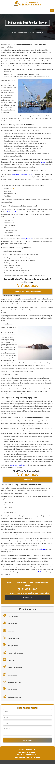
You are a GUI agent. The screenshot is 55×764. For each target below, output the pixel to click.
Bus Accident (10, 623)
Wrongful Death (10, 645)
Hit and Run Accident (12, 667)
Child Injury (9, 659)
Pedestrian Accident (12, 681)
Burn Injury (9, 630)
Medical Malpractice (12, 696)
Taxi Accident (10, 689)
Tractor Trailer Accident (13, 652)
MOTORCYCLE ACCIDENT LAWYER (27, 757)
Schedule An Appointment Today (27, 291)
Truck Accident (10, 615)
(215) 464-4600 (27, 286)
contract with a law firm (17, 465)
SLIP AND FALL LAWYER (26, 752)
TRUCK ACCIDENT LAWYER (27, 754)
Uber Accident (10, 674)
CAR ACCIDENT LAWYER (27, 750)
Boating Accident (11, 637)
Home (14, 33)
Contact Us (27, 479)
